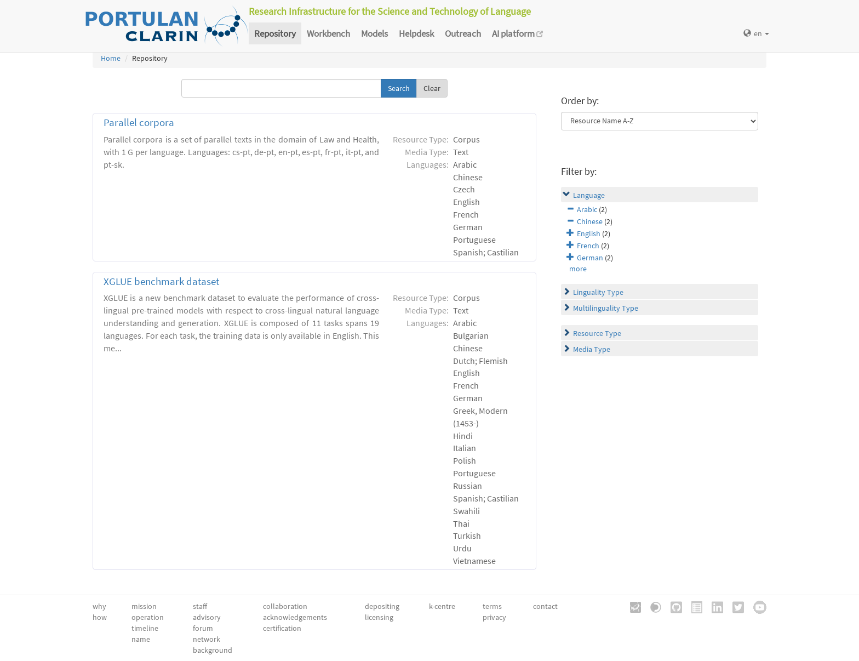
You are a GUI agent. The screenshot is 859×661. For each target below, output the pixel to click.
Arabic (587, 209)
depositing (382, 606)
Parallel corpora (139, 122)
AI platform (517, 33)
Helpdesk (416, 33)
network (206, 639)
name (140, 639)
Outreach (463, 33)
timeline (144, 628)
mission (144, 606)
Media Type (591, 349)
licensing (379, 617)
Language (589, 195)
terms (492, 606)
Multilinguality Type (605, 308)
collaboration (285, 606)
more (578, 268)
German (590, 258)
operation (147, 617)
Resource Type (597, 333)
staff (200, 606)
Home (111, 58)
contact (545, 606)
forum (203, 628)
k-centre (442, 606)
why (99, 606)
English (588, 233)
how (100, 617)
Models (374, 33)
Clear (431, 88)
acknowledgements (295, 617)
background (212, 650)
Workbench (328, 33)
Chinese (590, 221)
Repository (275, 33)
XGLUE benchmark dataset (161, 281)
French (588, 245)
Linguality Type (598, 292)
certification (282, 628)
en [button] (756, 33)
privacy (494, 617)
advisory (207, 617)
